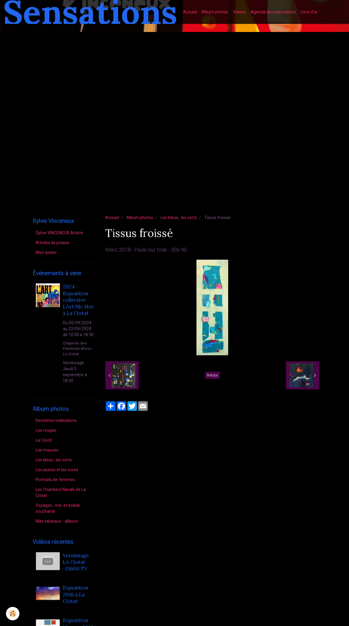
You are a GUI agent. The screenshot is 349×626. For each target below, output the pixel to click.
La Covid (43, 440)
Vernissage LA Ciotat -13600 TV (76, 562)
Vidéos (239, 12)
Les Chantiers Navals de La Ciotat (61, 492)
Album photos (215, 12)
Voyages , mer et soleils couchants (58, 508)
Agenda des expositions (273, 12)
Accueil (190, 12)
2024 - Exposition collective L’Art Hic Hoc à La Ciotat (78, 300)
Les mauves (47, 450)
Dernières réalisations (56, 420)
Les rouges (46, 430)
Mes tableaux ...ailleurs (57, 521)
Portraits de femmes (55, 479)
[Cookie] (12, 613)
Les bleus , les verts (179, 217)
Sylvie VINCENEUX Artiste (59, 232)
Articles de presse (52, 242)
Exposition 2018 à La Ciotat (76, 595)
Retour (212, 375)
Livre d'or (309, 12)
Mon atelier (46, 252)
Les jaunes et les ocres (57, 469)
